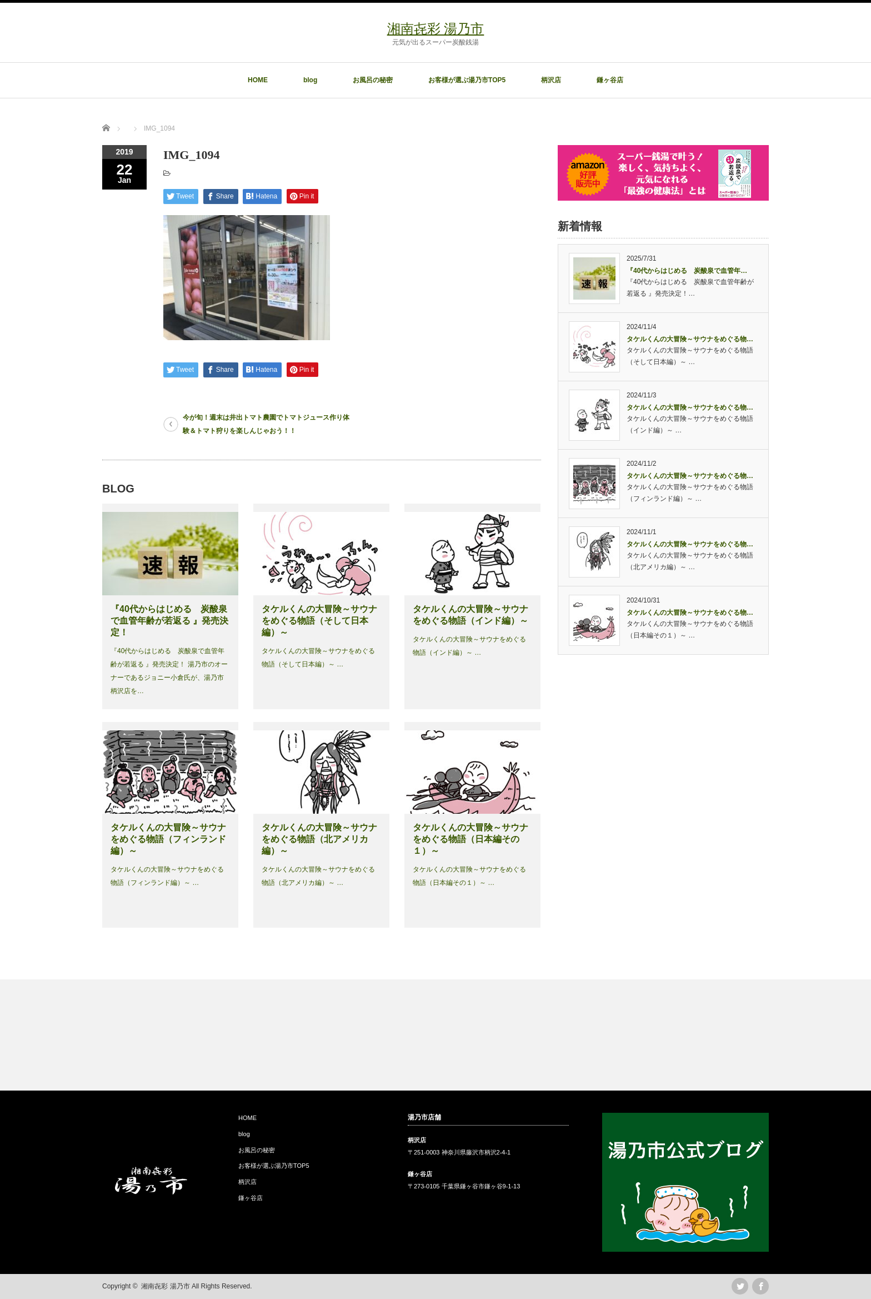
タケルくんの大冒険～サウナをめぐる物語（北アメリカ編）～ (319, 839)
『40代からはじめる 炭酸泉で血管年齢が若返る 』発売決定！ (169, 620)
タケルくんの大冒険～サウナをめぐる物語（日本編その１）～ (470, 839)
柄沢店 (551, 80)
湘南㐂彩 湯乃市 (435, 28)
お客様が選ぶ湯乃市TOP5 (466, 80)
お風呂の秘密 (373, 80)
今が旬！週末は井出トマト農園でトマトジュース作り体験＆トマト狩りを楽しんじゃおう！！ (266, 424)
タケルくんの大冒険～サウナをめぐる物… (690, 339)
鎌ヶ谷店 (610, 80)
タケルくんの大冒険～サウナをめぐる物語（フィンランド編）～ (168, 839)
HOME (258, 80)
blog (310, 80)
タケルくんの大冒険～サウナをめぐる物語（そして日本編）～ (319, 620)
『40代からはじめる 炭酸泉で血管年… (687, 271)
